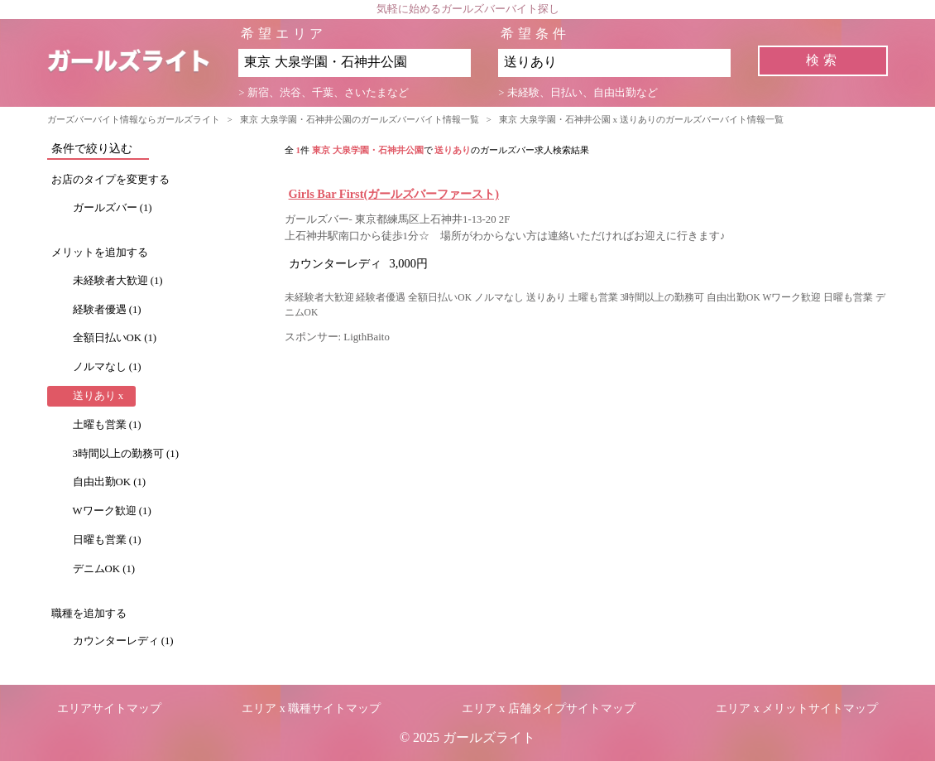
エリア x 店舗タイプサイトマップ (548, 708)
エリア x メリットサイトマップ (797, 708)
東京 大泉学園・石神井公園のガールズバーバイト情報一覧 (359, 119)
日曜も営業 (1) (107, 540)
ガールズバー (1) (112, 208)
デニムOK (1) (104, 569)
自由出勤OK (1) (109, 482)
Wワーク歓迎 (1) (112, 511)
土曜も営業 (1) (107, 425)
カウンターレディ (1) (123, 641)
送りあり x (98, 396)
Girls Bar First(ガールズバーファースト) (394, 193)
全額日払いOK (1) (115, 338)
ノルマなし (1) (107, 367)
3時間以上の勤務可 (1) (126, 454)
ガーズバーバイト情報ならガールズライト (133, 119)
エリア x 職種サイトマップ (311, 708)
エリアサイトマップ (109, 708)
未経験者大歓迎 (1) (118, 281)
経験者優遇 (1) (107, 309)
